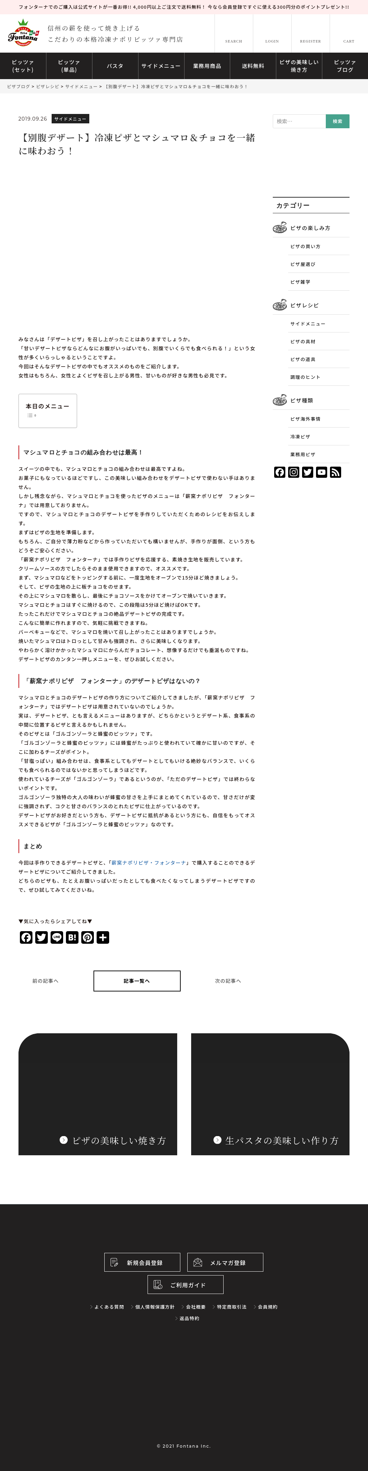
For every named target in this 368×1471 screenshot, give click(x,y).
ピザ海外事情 (305, 418)
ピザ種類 (301, 400)
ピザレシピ (304, 305)
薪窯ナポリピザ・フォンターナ (149, 862)
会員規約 (268, 1306)
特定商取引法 (232, 1306)
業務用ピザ (303, 454)
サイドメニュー (308, 323)
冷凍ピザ (300, 436)
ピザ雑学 (300, 281)
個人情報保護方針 (155, 1306)
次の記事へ (228, 980)
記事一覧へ (137, 980)
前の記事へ (45, 980)
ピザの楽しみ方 (310, 227)
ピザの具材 (303, 341)
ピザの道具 (303, 359)
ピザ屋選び (303, 264)
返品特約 (190, 1318)
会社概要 (196, 1306)
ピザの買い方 (305, 246)
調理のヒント (305, 377)
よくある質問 (109, 1306)
